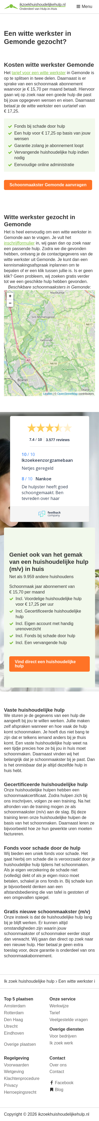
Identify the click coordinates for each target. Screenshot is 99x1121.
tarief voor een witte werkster (39, 72)
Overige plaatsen (20, 1044)
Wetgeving (14, 1071)
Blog (58, 1089)
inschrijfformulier (19, 243)
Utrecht (11, 1026)
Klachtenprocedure (21, 1078)
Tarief (55, 1013)
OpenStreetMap (67, 393)
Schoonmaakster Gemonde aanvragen (48, 185)
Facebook (64, 1082)
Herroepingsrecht (20, 1092)
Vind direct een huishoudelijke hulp (45, 663)
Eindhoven (14, 1033)
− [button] (10, 303)
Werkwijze (59, 1006)
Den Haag (13, 1019)
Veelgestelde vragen (69, 1019)
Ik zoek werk (61, 1043)
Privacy (11, 1085)
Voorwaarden (16, 1065)
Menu (84, 6)
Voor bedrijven (63, 1036)
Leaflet (47, 393)
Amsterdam (15, 1006)
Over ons (58, 1065)
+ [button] (10, 296)
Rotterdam (14, 1013)
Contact (57, 1071)
